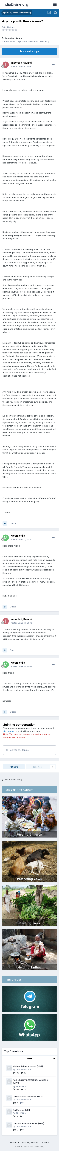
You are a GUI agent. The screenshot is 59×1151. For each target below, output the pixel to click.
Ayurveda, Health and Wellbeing (33, 41)
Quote (13, 523)
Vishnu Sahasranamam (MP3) (28, 1066)
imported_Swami (13, 38)
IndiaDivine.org (15, 4)
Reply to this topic (29, 51)
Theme (14, 1142)
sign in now (8, 731)
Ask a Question (30, 1142)
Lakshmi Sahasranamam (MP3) (28, 1123)
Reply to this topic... (17, 750)
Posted (21, 66)
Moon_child (18, 535)
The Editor (21, 1086)
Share (14, 766)
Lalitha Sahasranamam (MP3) (28, 1096)
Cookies (45, 1142)
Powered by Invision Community (30, 1146)
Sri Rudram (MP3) (22, 1110)
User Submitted (23, 1069)
